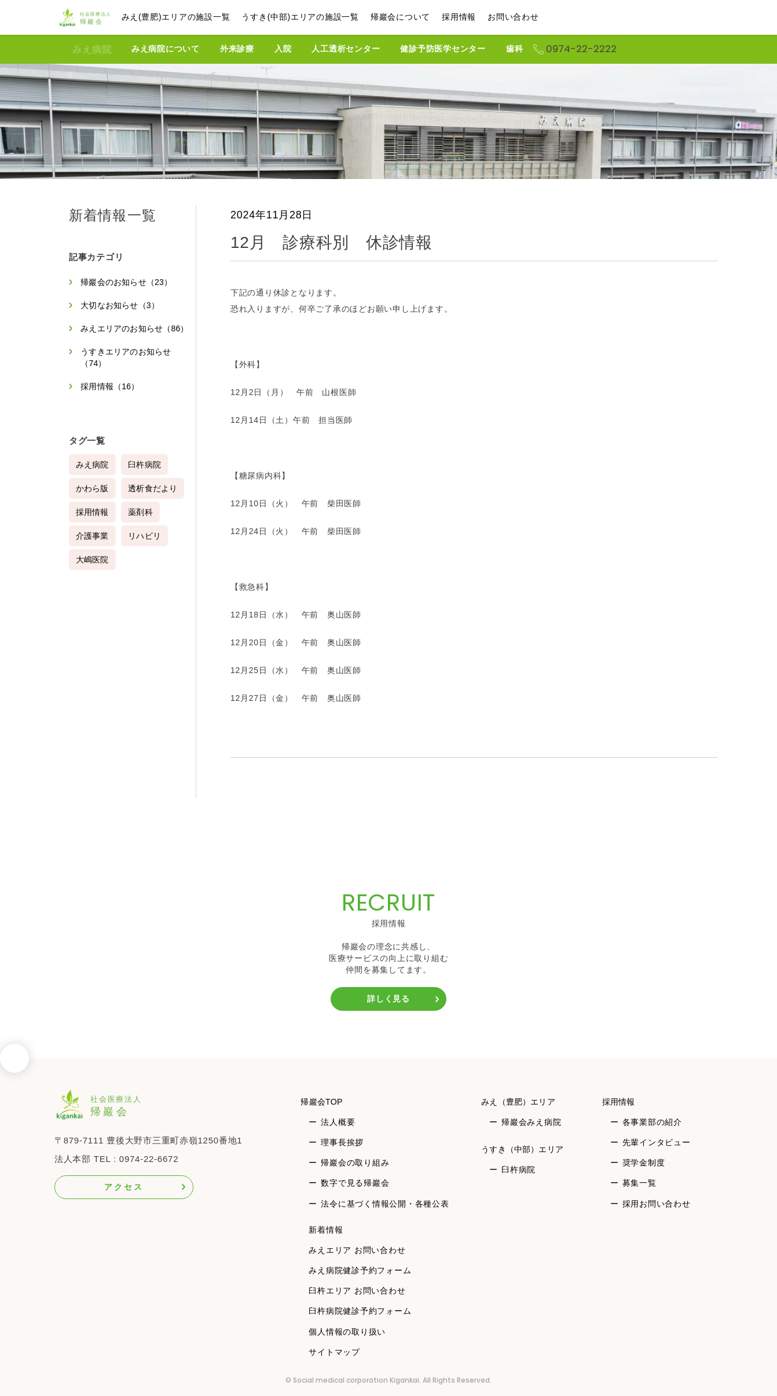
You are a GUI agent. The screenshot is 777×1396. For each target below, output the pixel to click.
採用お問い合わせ (657, 1203)
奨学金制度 (644, 1162)
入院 (300, 48)
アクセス (123, 1187)
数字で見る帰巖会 (355, 1182)
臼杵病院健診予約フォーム (360, 1310)
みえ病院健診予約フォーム (360, 1270)
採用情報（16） (112, 398)
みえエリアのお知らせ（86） (124, 334)
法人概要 (338, 1122)
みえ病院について (183, 48)
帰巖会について (422, 16)
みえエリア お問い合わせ (357, 1250)
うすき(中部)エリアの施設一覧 (321, 16)
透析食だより (155, 500)
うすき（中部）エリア (526, 1149)
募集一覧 (640, 1182)
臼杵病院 (146, 476)
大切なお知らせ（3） (122, 305)
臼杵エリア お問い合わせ (357, 1290)
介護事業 (93, 547)
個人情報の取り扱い (347, 1331)
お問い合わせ (534, 16)
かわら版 (93, 500)
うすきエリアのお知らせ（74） (128, 369)
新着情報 (326, 1229)
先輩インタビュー (657, 1142)
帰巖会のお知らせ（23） (129, 282)
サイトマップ (334, 1352)
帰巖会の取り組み (355, 1162)
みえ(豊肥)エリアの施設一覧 (197, 16)
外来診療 (254, 48)
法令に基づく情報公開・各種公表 (385, 1203)
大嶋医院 (93, 571)
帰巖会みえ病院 (530, 1122)
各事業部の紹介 (653, 1122)
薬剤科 (142, 523)
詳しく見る (388, 998)
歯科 (532, 48)
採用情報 (480, 16)
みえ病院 (92, 49)
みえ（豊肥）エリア (522, 1101)
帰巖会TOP (323, 1101)
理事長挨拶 (342, 1142)
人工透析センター (363, 48)
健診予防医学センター (460, 48)
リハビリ (146, 547)
